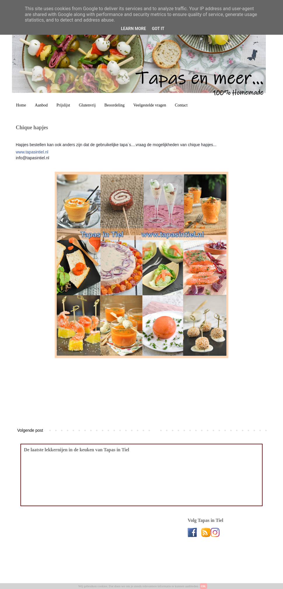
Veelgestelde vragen (149, 105)
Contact (181, 105)
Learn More (133, 28)
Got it (158, 28)
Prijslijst (63, 105)
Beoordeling (114, 105)
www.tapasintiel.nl (32, 152)
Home (21, 105)
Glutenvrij (87, 105)
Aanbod (41, 105)
